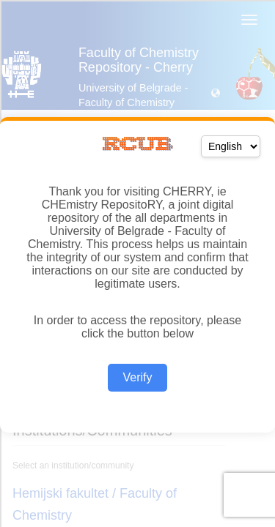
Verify (137, 377)
